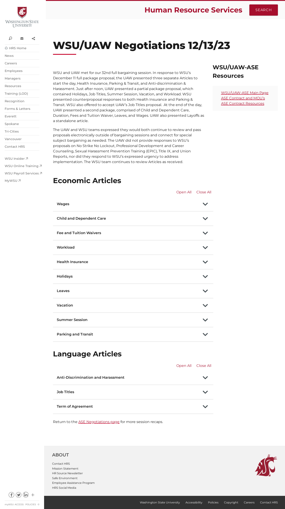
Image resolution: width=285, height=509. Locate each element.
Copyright (231, 502)
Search (263, 10)
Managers (12, 78)
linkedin (25, 496)
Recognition (14, 101)
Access (19, 504)
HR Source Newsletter (67, 473)
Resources (13, 86)
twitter (18, 496)
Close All (203, 192)
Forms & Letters (17, 109)
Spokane (12, 124)
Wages (63, 204)
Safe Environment (64, 478)
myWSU (9, 504)
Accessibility (193, 502)
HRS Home (17, 48)
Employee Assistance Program (73, 482)
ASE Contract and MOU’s (243, 98)
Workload (66, 247)
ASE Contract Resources (242, 103)
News (9, 56)
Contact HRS (15, 147)
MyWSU (11, 181)
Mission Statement (65, 468)
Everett (10, 116)
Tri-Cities (12, 131)
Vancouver (13, 139)
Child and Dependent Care (81, 218)
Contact (21, 38)
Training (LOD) (16, 94)
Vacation (65, 305)
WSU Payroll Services (22, 173)
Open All (183, 192)
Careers (11, 63)
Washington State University (22, 17)
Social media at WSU (33, 496)
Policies (30, 504)
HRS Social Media (64, 487)
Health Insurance (72, 262)
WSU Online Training (22, 166)
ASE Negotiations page (99, 422)
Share (33, 38)
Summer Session (72, 320)
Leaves (63, 291)
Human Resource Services (193, 10)
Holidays (65, 276)
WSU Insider (15, 159)
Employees (13, 71)
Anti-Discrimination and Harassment (90, 377)
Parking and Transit (75, 334)
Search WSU (10, 38)
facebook (11, 496)
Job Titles (65, 392)
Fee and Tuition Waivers (79, 233)
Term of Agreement (75, 406)
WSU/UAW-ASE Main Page (245, 93)
